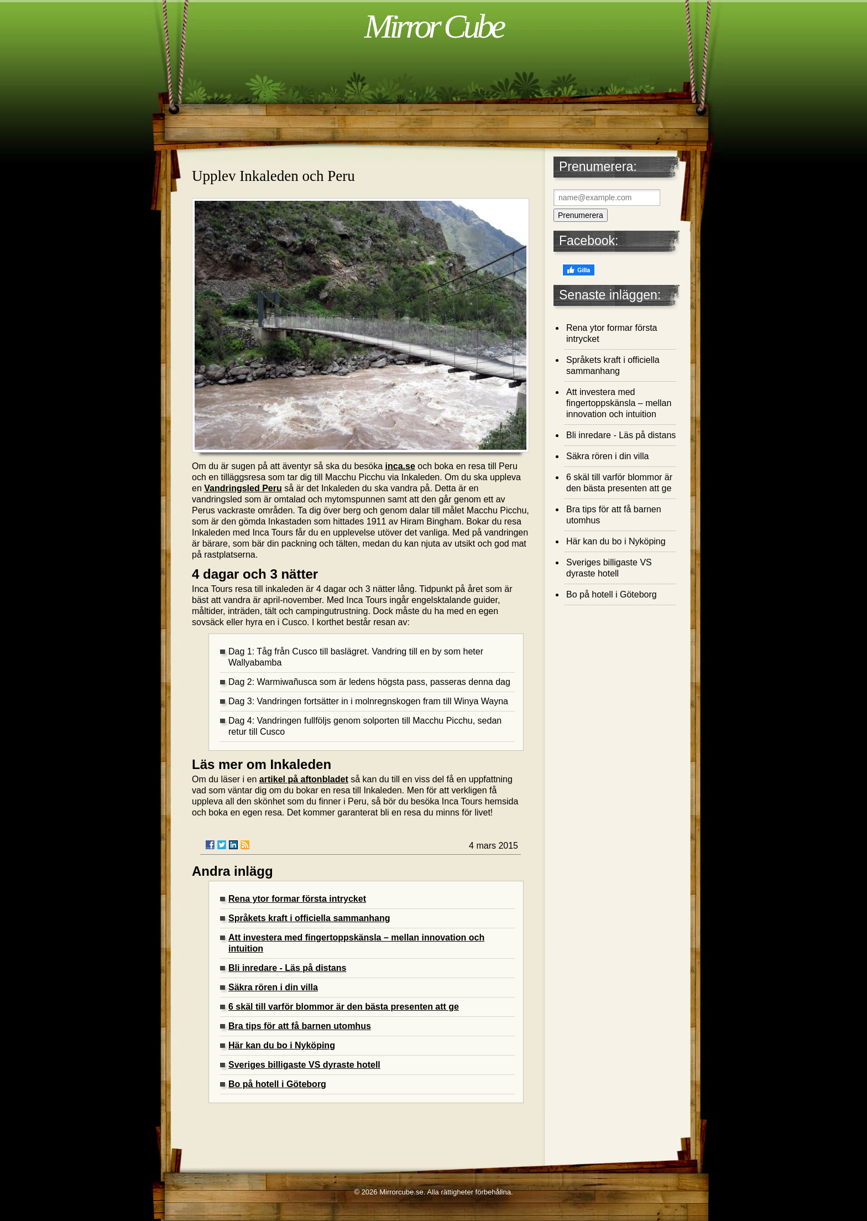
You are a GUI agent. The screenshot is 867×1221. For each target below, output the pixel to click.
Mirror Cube (433, 26)
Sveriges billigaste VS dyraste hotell (304, 1064)
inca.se (400, 466)
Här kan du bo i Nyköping (281, 1045)
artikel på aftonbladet (303, 779)
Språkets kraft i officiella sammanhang (309, 918)
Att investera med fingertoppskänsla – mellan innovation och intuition (618, 403)
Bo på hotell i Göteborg (277, 1084)
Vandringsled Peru (242, 488)
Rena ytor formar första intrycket (297, 898)
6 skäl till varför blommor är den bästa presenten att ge (343, 1006)
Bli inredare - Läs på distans (287, 968)
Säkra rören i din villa (273, 987)
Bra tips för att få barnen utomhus (299, 1026)
